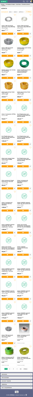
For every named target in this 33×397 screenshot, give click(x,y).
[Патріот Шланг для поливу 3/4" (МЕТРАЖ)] (9, 63)
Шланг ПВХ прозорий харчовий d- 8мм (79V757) (24, 27)
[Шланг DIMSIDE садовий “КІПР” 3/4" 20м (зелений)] (24, 196)
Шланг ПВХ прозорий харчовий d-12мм (9, 49)
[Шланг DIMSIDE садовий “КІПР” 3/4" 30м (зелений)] (9, 284)
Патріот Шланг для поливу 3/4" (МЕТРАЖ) (9, 71)
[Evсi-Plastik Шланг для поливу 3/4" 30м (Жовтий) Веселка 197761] (24, 152)
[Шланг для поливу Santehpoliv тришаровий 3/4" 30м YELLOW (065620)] (24, 218)
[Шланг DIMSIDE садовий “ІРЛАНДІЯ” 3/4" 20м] (24, 284)
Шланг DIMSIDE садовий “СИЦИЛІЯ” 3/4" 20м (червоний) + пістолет (9, 226)
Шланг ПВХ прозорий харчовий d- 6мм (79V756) (9, 27)
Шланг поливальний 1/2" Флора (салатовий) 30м (9, 358)
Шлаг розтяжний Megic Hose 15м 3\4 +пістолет (9, 181)
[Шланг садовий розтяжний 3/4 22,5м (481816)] (24, 240)
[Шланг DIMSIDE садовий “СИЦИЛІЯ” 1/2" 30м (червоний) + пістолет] (9, 262)
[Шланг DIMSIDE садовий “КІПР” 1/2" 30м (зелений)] (24, 262)
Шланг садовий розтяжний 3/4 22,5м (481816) (24, 248)
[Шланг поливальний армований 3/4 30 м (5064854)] (9, 196)
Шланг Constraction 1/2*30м (9, 115)
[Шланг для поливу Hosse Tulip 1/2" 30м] (24, 85)
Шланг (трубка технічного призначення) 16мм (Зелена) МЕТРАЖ (24, 71)
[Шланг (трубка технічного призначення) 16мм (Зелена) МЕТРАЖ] (24, 63)
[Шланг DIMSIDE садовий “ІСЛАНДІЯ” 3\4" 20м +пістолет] (24, 306)
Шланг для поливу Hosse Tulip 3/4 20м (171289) (9, 159)
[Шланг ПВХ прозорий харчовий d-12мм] (9, 41)
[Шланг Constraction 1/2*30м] (9, 107)
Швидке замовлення (14, 34)
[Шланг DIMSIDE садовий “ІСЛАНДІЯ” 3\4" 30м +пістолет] (9, 306)
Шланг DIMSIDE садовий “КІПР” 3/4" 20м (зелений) (24, 204)
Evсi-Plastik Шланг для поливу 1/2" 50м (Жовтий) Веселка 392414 (9, 138)
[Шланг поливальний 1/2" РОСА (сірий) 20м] (24, 329)
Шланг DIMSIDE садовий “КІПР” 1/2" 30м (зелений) (24, 270)
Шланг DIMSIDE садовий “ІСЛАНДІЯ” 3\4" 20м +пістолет (24, 315)
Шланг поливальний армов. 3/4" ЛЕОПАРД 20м (24, 358)
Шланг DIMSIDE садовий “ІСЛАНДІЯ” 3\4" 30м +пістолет (9, 315)
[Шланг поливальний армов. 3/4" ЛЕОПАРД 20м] (24, 351)
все (20, 368)
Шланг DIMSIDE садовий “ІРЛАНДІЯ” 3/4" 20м (24, 292)
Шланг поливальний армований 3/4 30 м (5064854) (9, 204)
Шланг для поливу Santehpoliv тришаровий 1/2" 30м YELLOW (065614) (9, 248)
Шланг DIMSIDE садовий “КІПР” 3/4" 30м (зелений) (9, 292)
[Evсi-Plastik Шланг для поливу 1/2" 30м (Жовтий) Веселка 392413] (24, 130)
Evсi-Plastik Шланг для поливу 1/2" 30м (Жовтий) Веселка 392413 (24, 138)
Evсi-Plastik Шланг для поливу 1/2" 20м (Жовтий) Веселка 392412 (24, 116)
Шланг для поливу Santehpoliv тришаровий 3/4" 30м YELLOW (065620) (24, 226)
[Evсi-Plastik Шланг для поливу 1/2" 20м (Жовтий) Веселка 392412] (24, 107)
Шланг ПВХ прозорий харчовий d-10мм (9, 336)
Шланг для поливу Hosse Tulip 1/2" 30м (24, 93)
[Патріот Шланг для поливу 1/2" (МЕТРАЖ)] (24, 41)
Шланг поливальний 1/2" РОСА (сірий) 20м (24, 336)
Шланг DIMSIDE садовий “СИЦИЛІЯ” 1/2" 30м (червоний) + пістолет (9, 270)
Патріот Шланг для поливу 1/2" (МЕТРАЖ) (24, 49)
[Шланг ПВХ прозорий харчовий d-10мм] (9, 329)
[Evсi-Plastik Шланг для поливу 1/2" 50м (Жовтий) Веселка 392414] (9, 130)
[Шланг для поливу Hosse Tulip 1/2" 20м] (9, 85)
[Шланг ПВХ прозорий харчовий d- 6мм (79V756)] (9, 19)
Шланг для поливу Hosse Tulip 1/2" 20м (9, 93)
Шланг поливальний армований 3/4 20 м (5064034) (24, 182)
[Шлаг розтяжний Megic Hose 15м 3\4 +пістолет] (9, 174)
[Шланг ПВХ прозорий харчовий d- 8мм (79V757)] (24, 19)
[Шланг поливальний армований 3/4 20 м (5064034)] (24, 174)
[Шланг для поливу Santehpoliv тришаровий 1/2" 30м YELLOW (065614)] (9, 240)
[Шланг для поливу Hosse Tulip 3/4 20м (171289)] (9, 152)
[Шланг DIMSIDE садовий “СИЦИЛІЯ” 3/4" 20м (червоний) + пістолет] (9, 218)
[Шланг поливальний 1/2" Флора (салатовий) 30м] (9, 351)
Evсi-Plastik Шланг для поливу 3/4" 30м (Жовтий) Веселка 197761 (24, 160)
